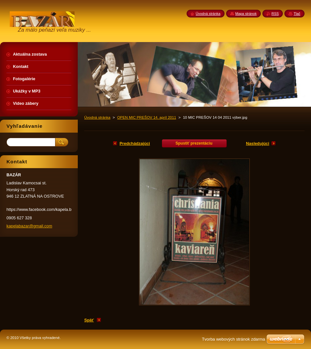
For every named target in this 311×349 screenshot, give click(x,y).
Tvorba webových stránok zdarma (233, 339)
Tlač (297, 14)
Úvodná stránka (97, 117)
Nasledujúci (257, 143)
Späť (89, 320)
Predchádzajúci (135, 143)
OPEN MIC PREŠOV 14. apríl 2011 (146, 117)
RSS (275, 14)
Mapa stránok (246, 14)
